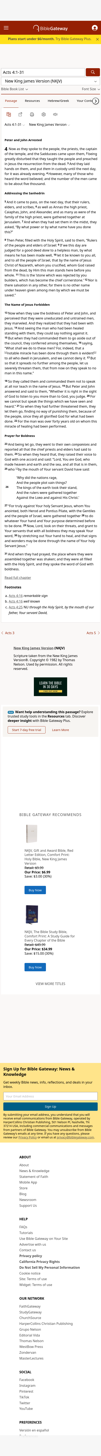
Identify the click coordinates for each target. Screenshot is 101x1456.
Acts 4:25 (16, 607)
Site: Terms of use (33, 1279)
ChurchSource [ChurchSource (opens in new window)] (30, 1317)
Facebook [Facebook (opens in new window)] (26, 1379)
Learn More (60, 730)
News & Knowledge (34, 1171)
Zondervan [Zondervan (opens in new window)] (27, 1352)
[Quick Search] (43, 72)
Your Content (86, 101)
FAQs (23, 1227)
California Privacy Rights (39, 1261)
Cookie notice (30, 1273)
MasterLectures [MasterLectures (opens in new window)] (31, 1358)
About (24, 1165)
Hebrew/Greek (58, 101)
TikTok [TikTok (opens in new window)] (24, 1397)
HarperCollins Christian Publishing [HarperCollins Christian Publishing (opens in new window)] (46, 1323)
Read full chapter (18, 577)
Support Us (28, 1205)
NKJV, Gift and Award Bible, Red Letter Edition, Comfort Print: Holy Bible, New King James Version (49, 857)
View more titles (50, 983)
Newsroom (27, 1199)
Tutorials (26, 1232)
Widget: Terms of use (35, 1284)
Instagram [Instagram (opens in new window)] (27, 1385)
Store (23, 1188)
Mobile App (28, 1182)
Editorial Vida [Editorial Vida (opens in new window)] (29, 1335)
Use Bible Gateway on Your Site (43, 1238)
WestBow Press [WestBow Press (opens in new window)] (31, 1346)
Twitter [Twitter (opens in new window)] (24, 1403)
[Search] (93, 72)
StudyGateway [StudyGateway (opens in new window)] (30, 1312)
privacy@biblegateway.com (75, 1137)
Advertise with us (32, 1244)
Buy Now (35, 890)
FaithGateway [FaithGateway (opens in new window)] (30, 1306)
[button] (95, 28)
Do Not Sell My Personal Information (49, 1267)
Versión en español (34, 1430)
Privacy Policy (27, 1137)
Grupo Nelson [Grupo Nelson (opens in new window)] (30, 1329)
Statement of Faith (33, 1176)
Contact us (27, 1250)
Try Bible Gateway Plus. (49, 39)
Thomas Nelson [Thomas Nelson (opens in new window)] (31, 1341)
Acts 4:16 (16, 595)
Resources (32, 101)
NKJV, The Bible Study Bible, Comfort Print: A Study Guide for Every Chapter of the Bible (50, 936)
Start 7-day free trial (26, 730)
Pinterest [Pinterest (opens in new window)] (26, 1391)
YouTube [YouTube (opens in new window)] (26, 1408)
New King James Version (33, 648)
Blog (22, 1194)
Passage (11, 101)
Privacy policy (30, 1256)
